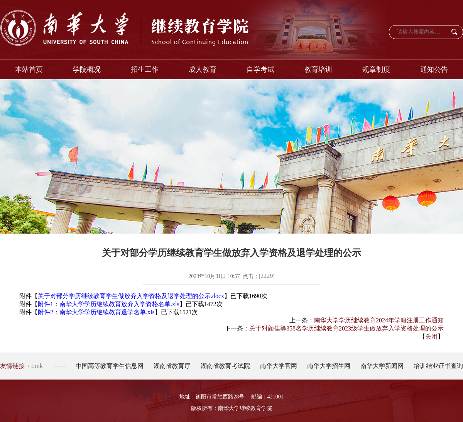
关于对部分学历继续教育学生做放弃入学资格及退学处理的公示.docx (131, 296)
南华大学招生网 (328, 366)
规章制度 (376, 69)
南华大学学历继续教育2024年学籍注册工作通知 (379, 320)
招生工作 (145, 69)
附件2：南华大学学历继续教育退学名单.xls (96, 312)
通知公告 (434, 69)
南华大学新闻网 (382, 366)
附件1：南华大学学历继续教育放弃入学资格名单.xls (108, 304)
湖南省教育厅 (172, 366)
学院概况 (87, 69)
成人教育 (202, 69)
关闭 (431, 336)
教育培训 (318, 69)
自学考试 (260, 69)
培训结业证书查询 (438, 366)
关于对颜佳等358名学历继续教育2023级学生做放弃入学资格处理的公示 (346, 328)
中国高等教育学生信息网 (110, 366)
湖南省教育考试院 (225, 366)
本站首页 (29, 69)
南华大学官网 (278, 366)
